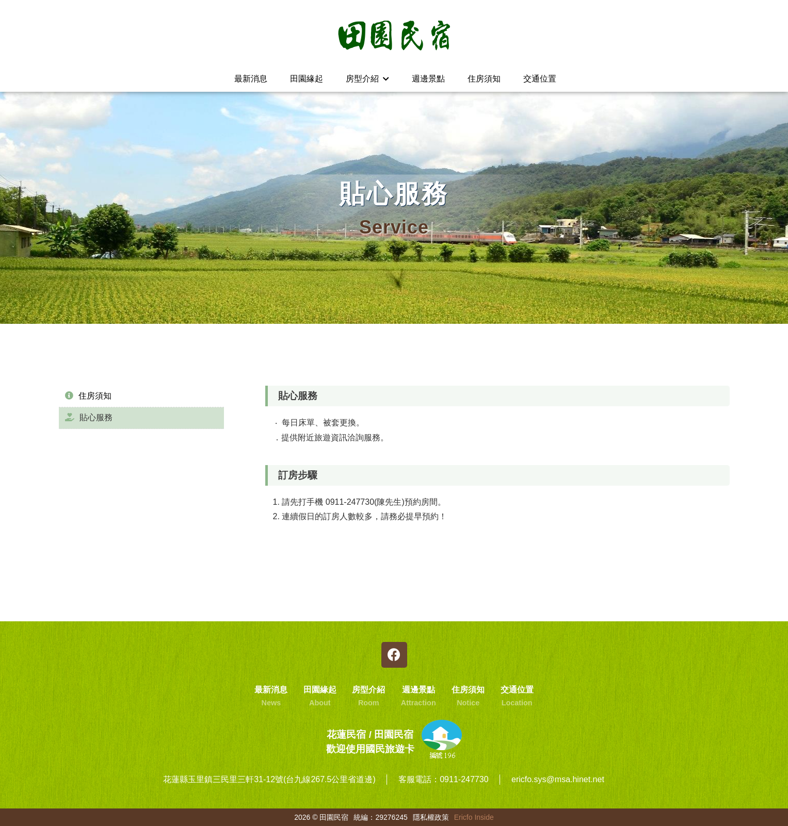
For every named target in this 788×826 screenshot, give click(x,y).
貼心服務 (88, 417)
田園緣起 (306, 78)
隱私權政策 (431, 817)
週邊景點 (428, 78)
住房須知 (484, 78)
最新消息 (250, 78)
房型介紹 (367, 78)
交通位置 (539, 78)
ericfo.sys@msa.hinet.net (557, 779)
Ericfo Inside (474, 817)
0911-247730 (464, 779)
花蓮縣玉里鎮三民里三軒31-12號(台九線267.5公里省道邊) (269, 779)
